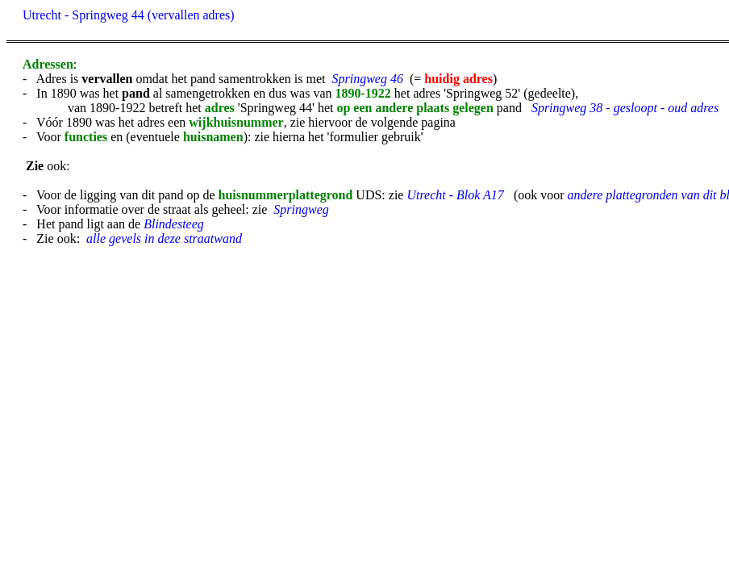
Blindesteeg (174, 224)
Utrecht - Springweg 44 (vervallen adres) (129, 15)
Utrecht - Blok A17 (454, 195)
